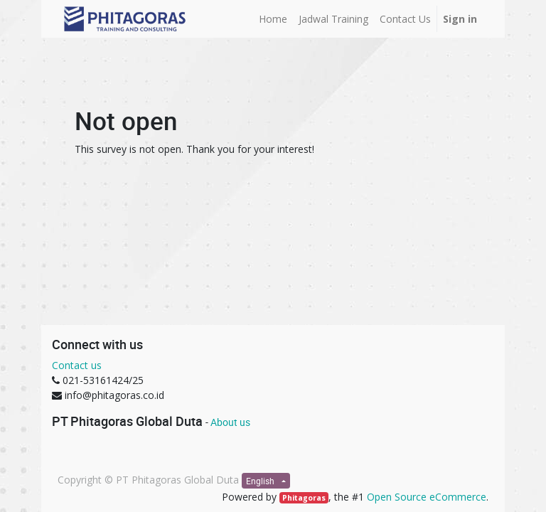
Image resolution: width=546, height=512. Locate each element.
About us (230, 422)
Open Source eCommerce (426, 496)
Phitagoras (304, 498)
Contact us (77, 365)
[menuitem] (273, 19)
